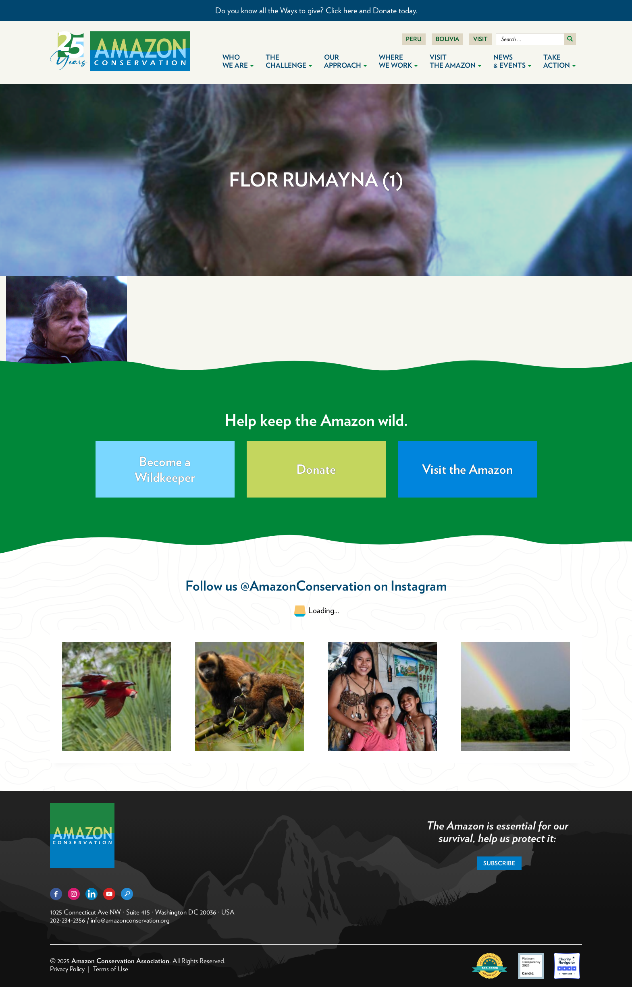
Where (398, 61)
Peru (414, 39)
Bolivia (447, 39)
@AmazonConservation (305, 585)
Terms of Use (110, 969)
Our (345, 61)
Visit (480, 39)
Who (238, 61)
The (289, 61)
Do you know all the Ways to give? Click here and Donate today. (316, 10)
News (512, 61)
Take (559, 61)
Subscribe (499, 863)
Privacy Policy (67, 969)
